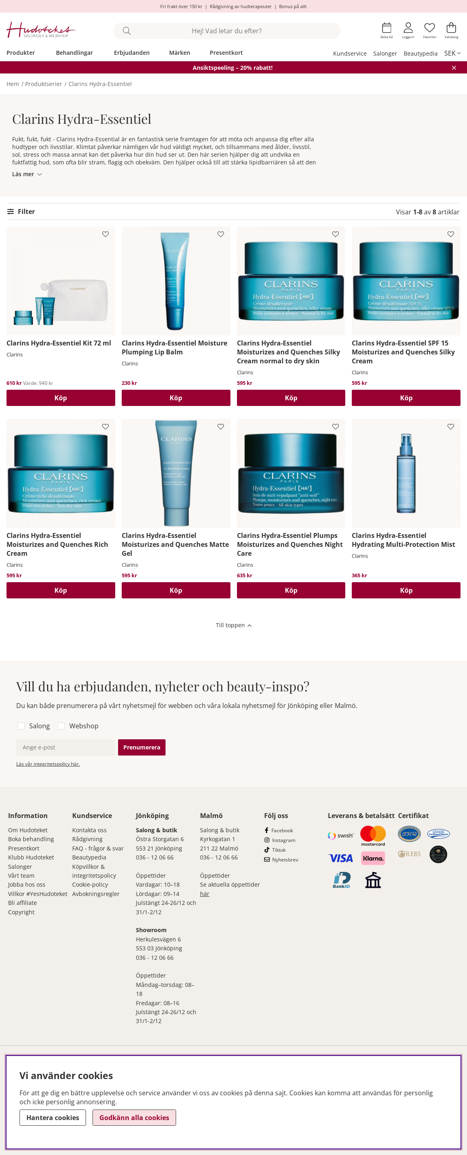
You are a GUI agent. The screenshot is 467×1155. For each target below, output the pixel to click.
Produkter (20, 52)
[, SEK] (452, 53)
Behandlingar (74, 52)
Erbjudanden (132, 52)
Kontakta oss (89, 830)
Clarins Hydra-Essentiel (100, 84)
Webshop (84, 725)
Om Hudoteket (27, 830)
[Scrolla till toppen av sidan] (233, 626)
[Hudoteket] (41, 31)
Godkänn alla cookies (134, 1117)
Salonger (385, 53)
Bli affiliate (22, 903)
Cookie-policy (90, 884)
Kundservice (350, 53)
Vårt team (21, 875)
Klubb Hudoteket (31, 857)
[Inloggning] (408, 30)
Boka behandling (31, 839)
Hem (12, 84)
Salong (39, 725)
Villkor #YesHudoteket (37, 894)
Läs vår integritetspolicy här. (48, 763)
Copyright (21, 912)
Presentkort (226, 52)
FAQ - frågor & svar (98, 848)
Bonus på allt (293, 6)
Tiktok (279, 849)
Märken (179, 52)
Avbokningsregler (96, 894)
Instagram (283, 840)
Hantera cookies (52, 1117)
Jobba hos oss (26, 884)
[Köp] (60, 398)
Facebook (282, 830)
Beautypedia (421, 53)
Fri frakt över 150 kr (181, 6)
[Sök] (226, 31)
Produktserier (43, 84)
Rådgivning (87, 839)
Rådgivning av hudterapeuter (241, 6)
